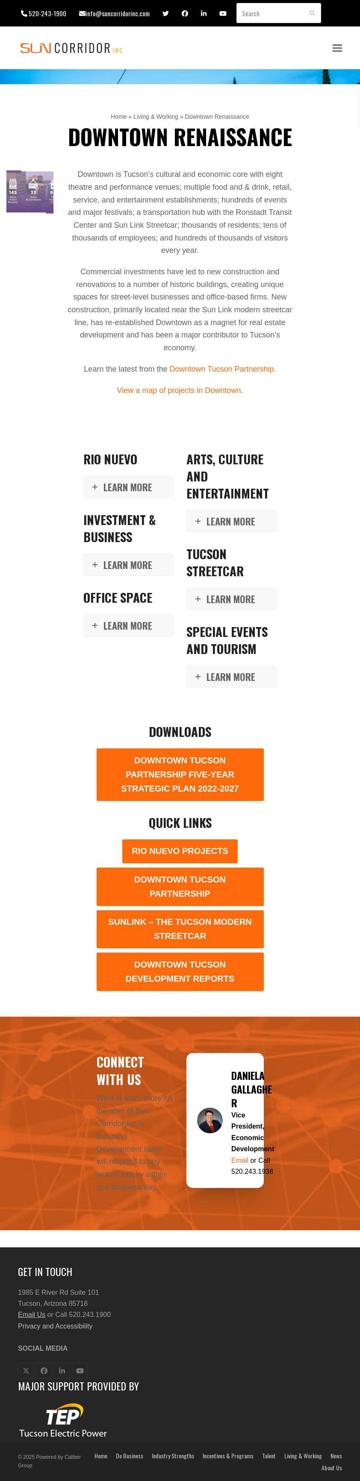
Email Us (31, 1314)
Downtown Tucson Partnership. (222, 369)
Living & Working (155, 116)
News (336, 1455)
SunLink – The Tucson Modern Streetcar (180, 929)
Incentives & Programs (228, 1455)
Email (240, 1160)
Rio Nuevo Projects (180, 851)
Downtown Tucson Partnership (180, 886)
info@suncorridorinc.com (118, 13)
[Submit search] (312, 13)
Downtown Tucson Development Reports (180, 971)
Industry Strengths (173, 1455)
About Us (332, 1467)
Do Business (129, 1455)
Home (119, 116)
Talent (269, 1455)
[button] (337, 48)
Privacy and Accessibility (55, 1326)
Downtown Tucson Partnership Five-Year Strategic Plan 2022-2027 (180, 774)
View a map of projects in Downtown (179, 390)
